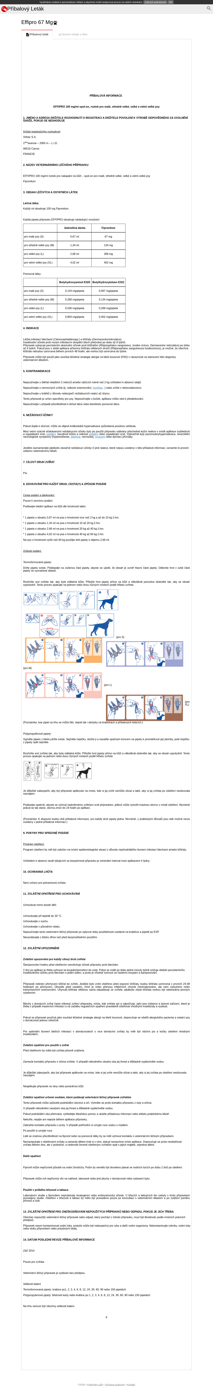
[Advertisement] (10, 149)
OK (170, 2)
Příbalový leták (37, 35)
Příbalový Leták (22, 9)
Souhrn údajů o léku (72, 35)
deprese (75, 436)
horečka (97, 387)
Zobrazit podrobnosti (155, 2)
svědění (51, 434)
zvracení (100, 436)
